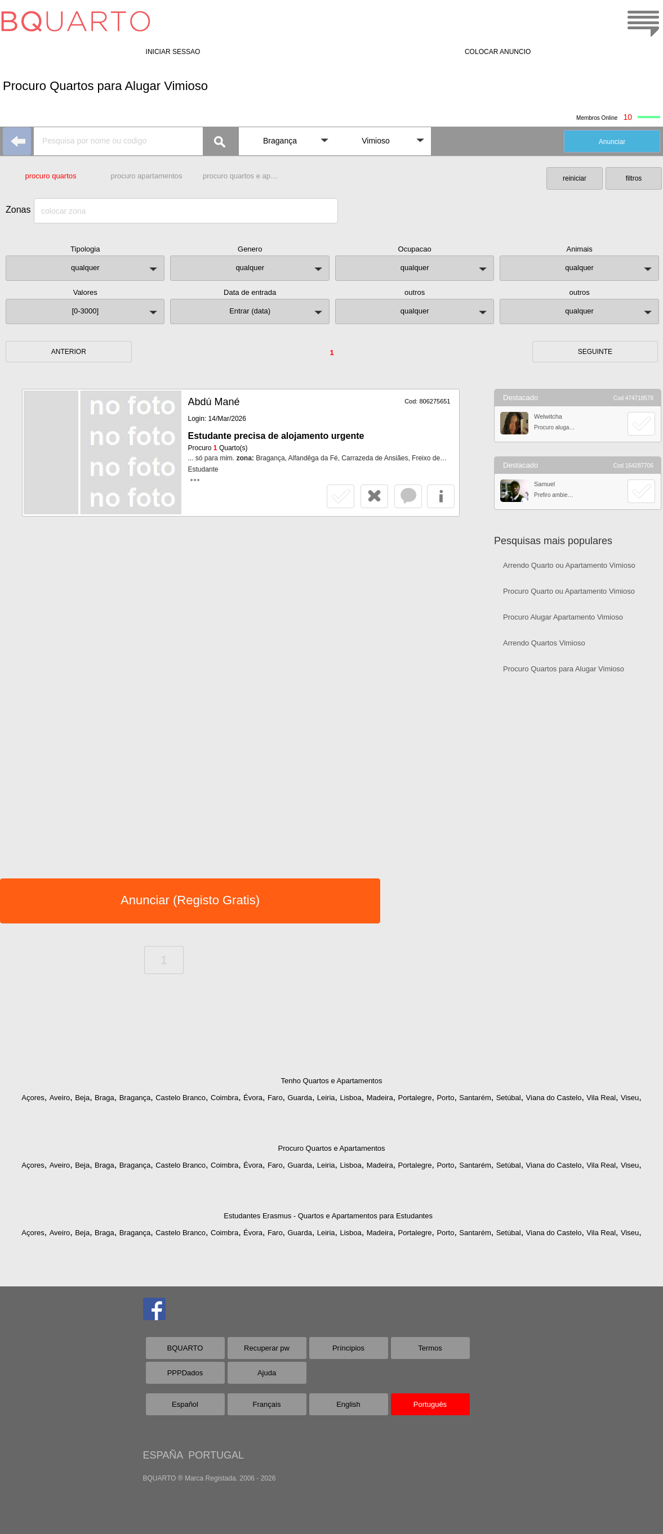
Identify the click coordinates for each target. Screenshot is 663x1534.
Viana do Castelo (554, 1097)
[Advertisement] (577, 763)
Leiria (326, 1097)
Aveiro (60, 1097)
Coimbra (224, 1097)
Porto (445, 1097)
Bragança (135, 1097)
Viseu (630, 1097)
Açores (32, 1097)
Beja (82, 1097)
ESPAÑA (163, 1455)
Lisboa (350, 1097)
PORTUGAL (216, 1455)
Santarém (475, 1097)
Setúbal (508, 1097)
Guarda (300, 1097)
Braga (104, 1097)
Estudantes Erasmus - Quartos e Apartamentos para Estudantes (328, 1216)
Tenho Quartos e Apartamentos (331, 1081)
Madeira (380, 1097)
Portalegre (415, 1097)
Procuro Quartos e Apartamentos (331, 1148)
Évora (252, 1097)
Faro (275, 1097)
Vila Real (601, 1097)
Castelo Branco (180, 1097)
